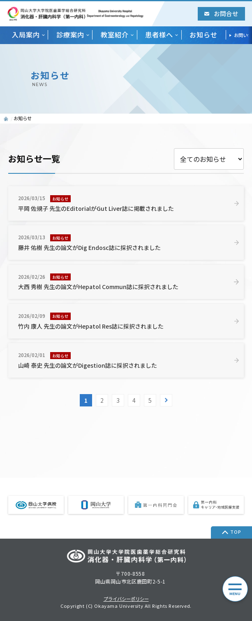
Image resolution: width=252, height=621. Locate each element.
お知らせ (203, 35)
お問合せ (221, 13)
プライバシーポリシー (126, 599)
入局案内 (26, 35)
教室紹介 (115, 35)
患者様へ (159, 35)
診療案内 (70, 35)
